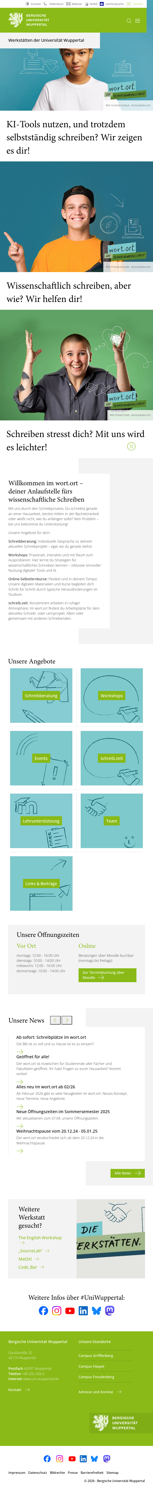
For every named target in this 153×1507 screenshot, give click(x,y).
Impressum (16, 1487)
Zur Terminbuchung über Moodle (103, 989)
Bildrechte (57, 1487)
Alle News (123, 1187)
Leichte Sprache (114, 4)
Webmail (77, 4)
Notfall (93, 4)
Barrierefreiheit (92, 1487)
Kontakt (15, 1403)
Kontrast (36, 4)
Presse (73, 1487)
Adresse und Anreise (96, 1406)
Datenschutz (37, 1487)
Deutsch (138, 4)
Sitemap (112, 1487)
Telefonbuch (56, 4)
